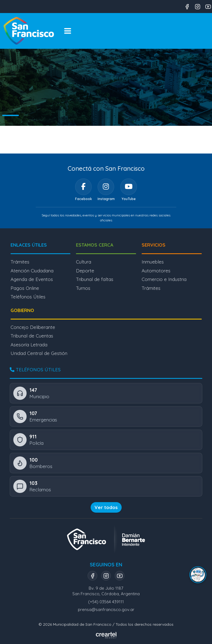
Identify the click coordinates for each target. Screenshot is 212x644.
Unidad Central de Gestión (39, 353)
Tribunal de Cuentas (32, 336)
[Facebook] (83, 186)
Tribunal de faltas (94, 279)
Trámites (20, 262)
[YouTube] (128, 186)
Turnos (83, 288)
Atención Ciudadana (32, 271)
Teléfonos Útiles (28, 297)
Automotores (156, 271)
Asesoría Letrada (29, 344)
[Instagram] (106, 186)
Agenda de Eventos (32, 279)
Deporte (85, 271)
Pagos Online (25, 288)
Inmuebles (153, 262)
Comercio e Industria (164, 279)
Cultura (83, 262)
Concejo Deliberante (33, 327)
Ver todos (106, 507)
